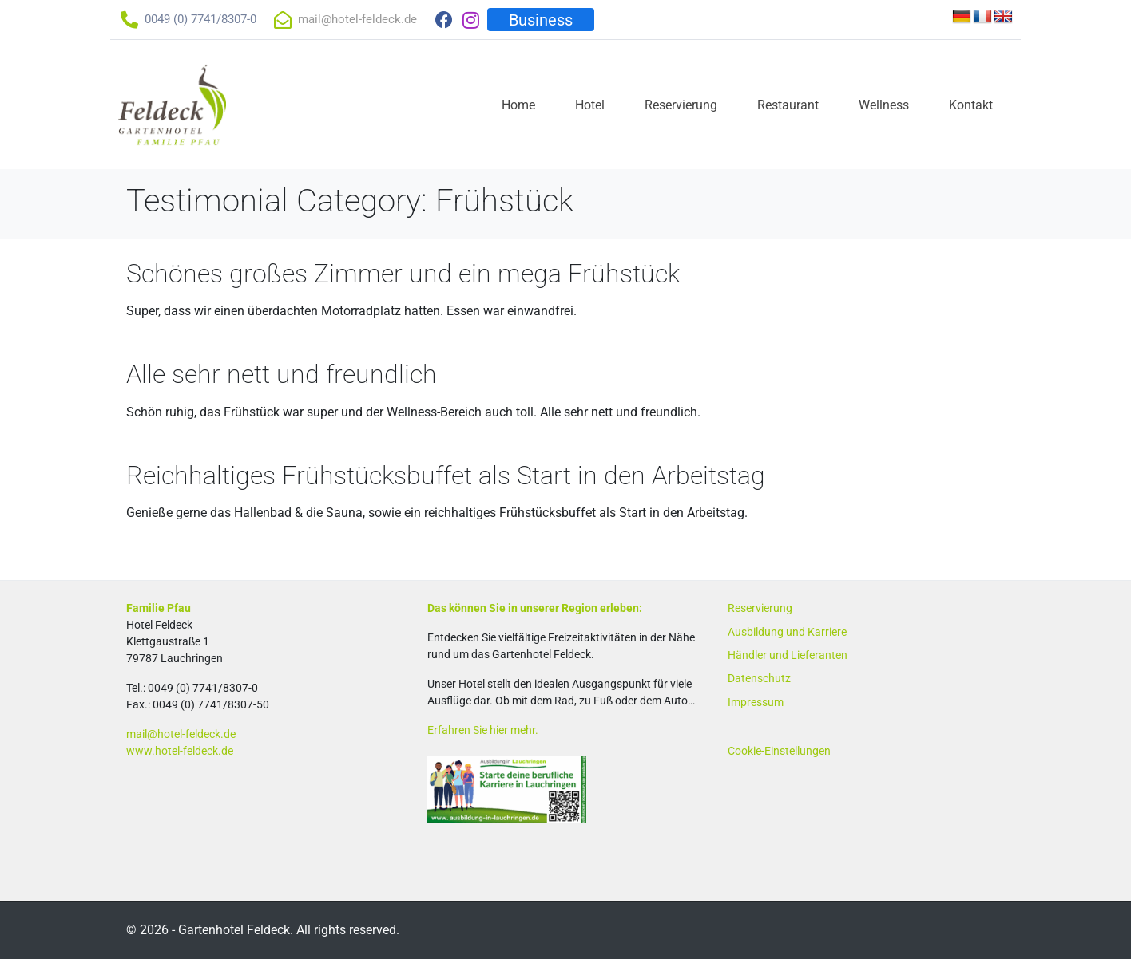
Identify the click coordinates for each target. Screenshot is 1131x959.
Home (518, 104)
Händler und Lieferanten (787, 655)
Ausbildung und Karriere (787, 632)
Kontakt (971, 104)
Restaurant (788, 104)
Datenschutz (759, 678)
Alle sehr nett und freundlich (281, 374)
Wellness (884, 104)
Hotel (590, 104)
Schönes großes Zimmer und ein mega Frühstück (403, 273)
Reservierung (681, 104)
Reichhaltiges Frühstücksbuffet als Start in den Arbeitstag (445, 475)
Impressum (756, 702)
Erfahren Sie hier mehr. (482, 730)
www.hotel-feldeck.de (179, 750)
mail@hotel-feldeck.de (181, 734)
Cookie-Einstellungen (779, 750)
